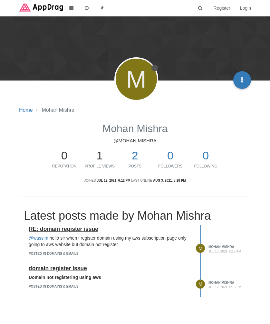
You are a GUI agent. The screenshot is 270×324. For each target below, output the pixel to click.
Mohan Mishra (221, 247)
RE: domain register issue (63, 229)
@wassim (38, 238)
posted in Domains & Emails (53, 253)
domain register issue (58, 268)
